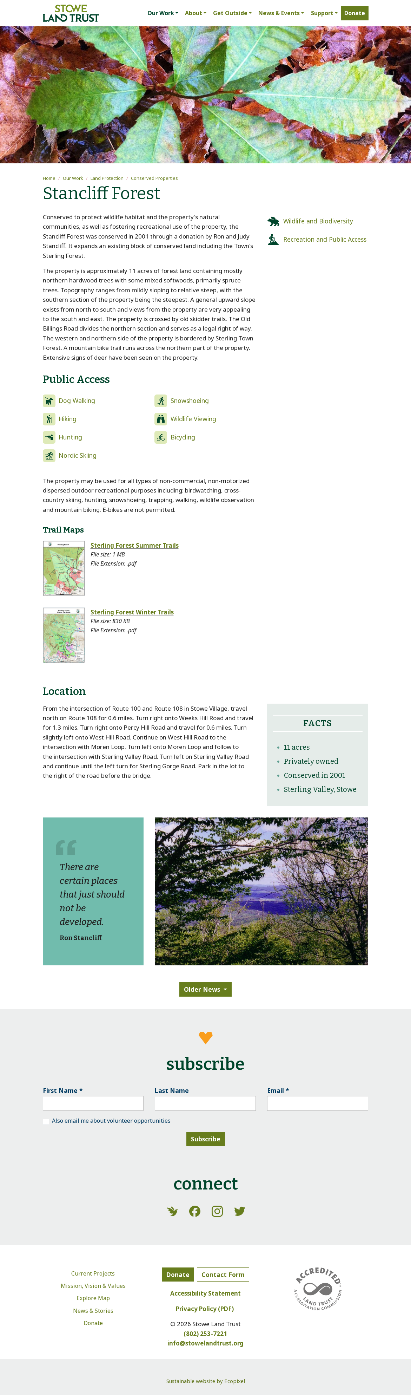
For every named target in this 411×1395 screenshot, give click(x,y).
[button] (162, 13)
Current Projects (93, 1273)
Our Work (73, 178)
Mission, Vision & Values (93, 1286)
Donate (93, 1323)
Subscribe (205, 1139)
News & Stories (93, 1311)
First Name (63, 1090)
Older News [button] (202, 989)
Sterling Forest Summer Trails (135, 545)
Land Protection (107, 178)
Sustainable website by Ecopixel (205, 1380)
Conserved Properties (154, 178)
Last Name (172, 1090)
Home (49, 178)
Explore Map (93, 1298)
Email (278, 1090)
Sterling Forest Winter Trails (132, 612)
